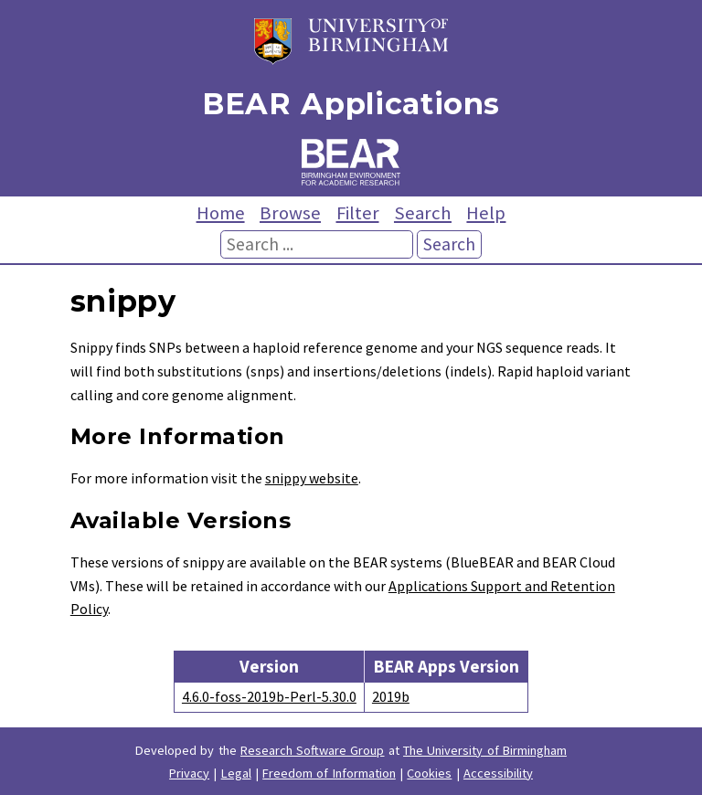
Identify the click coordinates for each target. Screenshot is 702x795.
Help (485, 213)
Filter (357, 213)
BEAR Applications (351, 104)
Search (423, 213)
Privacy (189, 773)
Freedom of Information (329, 773)
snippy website (311, 478)
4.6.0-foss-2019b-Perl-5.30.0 (269, 696)
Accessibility (498, 773)
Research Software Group (312, 750)
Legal (236, 773)
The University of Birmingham (485, 750)
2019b (391, 696)
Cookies (429, 773)
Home (221, 213)
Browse (290, 213)
